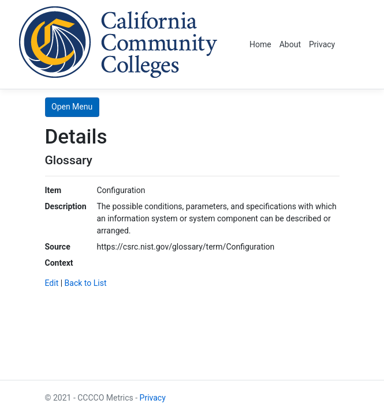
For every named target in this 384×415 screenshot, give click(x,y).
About (290, 44)
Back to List (86, 283)
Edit (52, 283)
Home (260, 44)
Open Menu (71, 106)
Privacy (322, 44)
